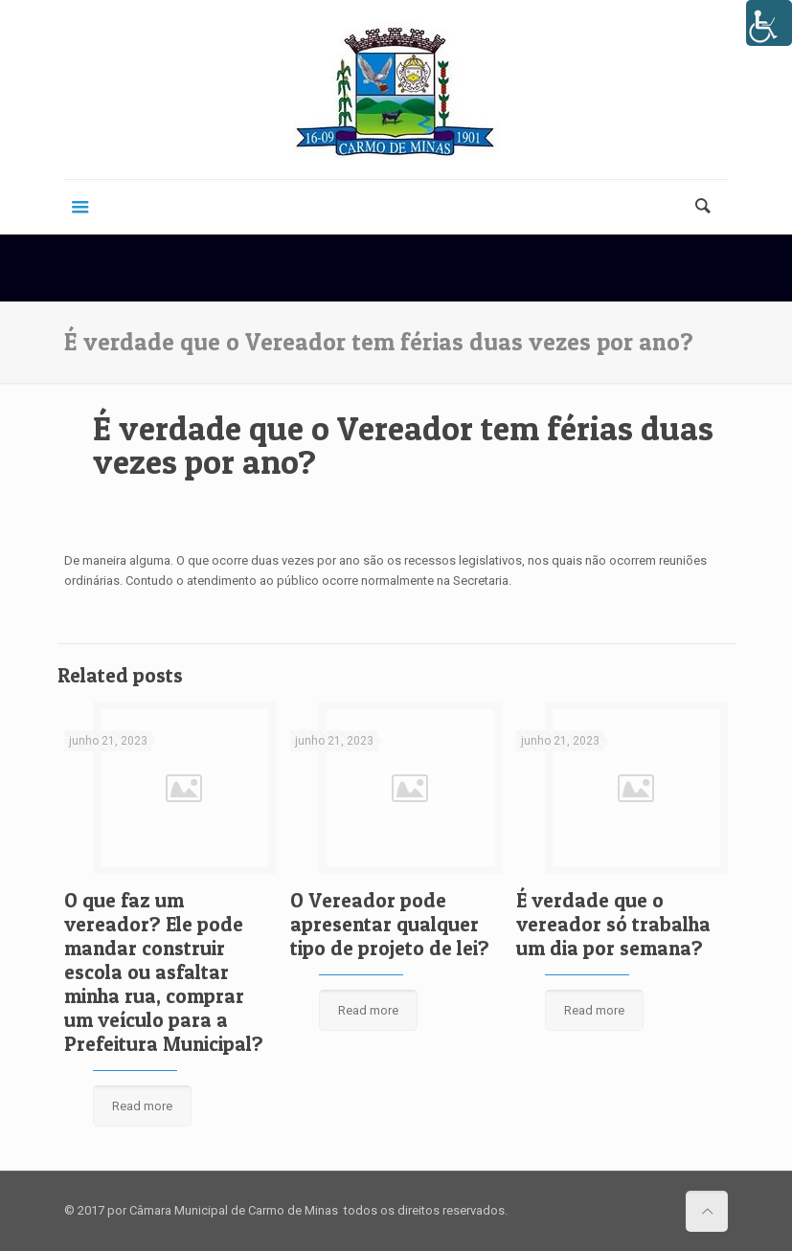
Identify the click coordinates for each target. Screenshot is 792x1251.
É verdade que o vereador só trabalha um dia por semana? (613, 924)
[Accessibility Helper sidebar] (769, 23)
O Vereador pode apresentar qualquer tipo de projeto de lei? (389, 924)
